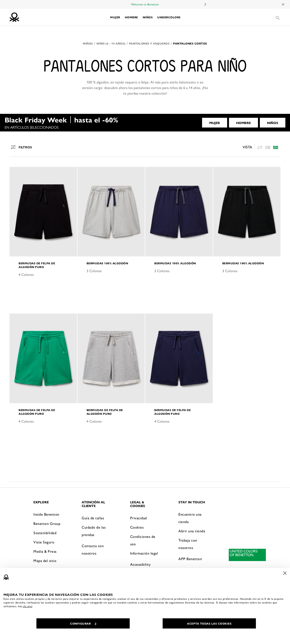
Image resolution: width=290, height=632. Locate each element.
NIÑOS (272, 122)
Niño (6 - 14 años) (111, 43)
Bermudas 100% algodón (107, 263)
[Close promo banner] (283, 4)
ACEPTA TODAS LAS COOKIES (209, 623)
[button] (115, 17)
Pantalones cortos (190, 43)
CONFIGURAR (83, 623)
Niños (88, 43)
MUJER (214, 122)
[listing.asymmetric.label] (260, 147)
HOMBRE (243, 122)
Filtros (21, 147)
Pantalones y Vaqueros (149, 43)
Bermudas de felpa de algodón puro (37, 265)
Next (205, 4)
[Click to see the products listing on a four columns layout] (268, 147)
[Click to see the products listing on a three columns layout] (275, 147)
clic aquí (27, 606)
